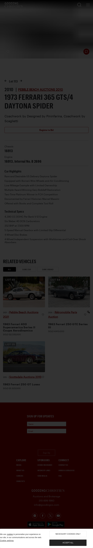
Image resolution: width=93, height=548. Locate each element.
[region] (46, 538)
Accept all (68, 543)
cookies (10, 534)
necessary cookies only (68, 534)
